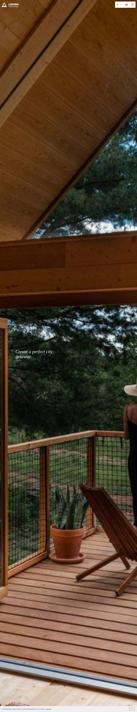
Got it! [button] (131, 709)
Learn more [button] (48, 709)
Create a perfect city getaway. (34, 355)
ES (121, 4)
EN (117, 4)
